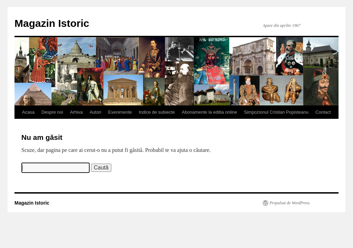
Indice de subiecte (157, 112)
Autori (95, 112)
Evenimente (120, 112)
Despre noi (52, 112)
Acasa (28, 112)
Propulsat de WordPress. (290, 202)
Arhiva (76, 112)
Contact (323, 112)
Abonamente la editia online (209, 112)
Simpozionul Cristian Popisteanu (276, 112)
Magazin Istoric (51, 23)
